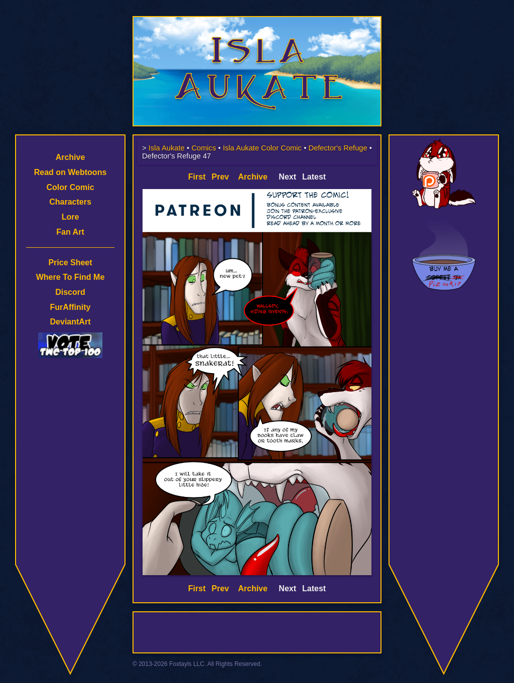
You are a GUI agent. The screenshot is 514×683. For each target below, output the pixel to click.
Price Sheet (70, 262)
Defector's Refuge (338, 148)
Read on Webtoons (70, 172)
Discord (70, 292)
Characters (70, 202)
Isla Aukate (257, 21)
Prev (220, 177)
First (197, 177)
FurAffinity (70, 307)
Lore (70, 217)
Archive (70, 157)
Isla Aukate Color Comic (262, 148)
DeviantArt (70, 321)
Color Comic (70, 187)
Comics (203, 148)
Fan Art (70, 232)
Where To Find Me (70, 277)
